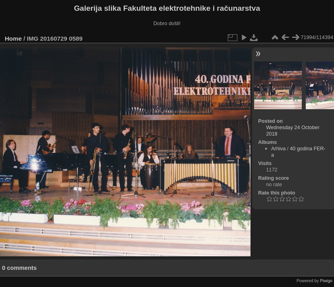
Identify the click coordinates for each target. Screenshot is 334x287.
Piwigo (326, 280)
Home (13, 38)
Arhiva (278, 148)
